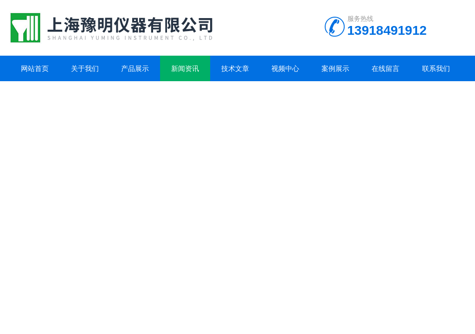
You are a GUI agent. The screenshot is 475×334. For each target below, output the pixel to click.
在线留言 (385, 68)
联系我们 (436, 68)
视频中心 (285, 68)
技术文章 (235, 68)
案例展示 (335, 68)
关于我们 (85, 68)
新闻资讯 (185, 68)
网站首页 (35, 68)
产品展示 (135, 68)
